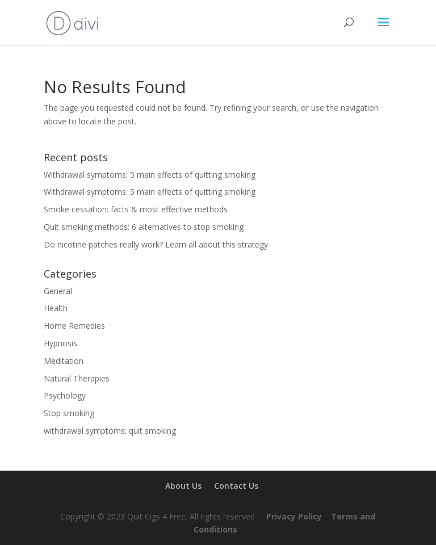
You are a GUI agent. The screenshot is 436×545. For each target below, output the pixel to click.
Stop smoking (69, 413)
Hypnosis (60, 343)
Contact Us (236, 485)
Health (56, 308)
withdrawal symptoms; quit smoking (110, 430)
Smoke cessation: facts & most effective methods (136, 209)
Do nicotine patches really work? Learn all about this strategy (156, 244)
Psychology (65, 395)
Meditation (63, 360)
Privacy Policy (294, 516)
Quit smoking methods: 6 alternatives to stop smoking (144, 226)
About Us (183, 485)
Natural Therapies (77, 378)
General (58, 291)
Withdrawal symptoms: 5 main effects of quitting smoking (149, 174)
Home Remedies (74, 325)
